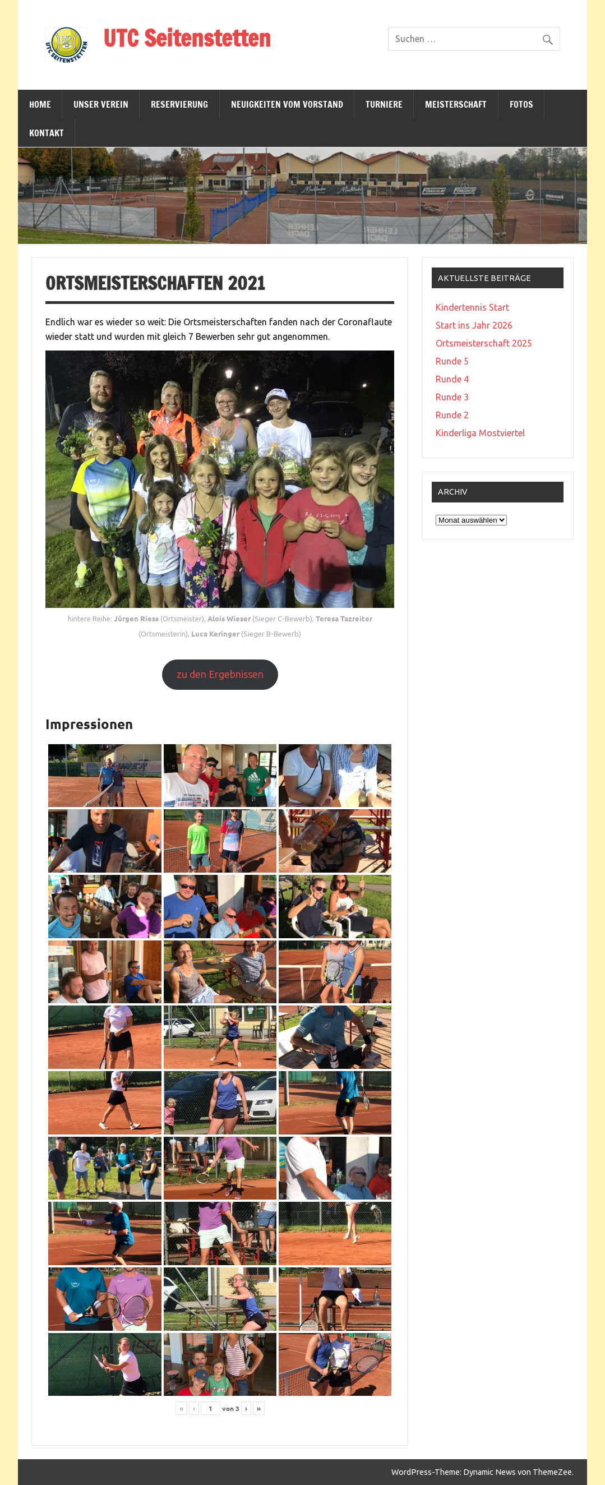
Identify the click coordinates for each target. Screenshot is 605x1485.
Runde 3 (452, 397)
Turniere (384, 104)
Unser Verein (100, 104)
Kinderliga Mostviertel (480, 433)
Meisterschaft (456, 104)
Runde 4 (452, 379)
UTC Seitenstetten (187, 38)
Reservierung (179, 104)
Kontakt (46, 133)
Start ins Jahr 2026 (474, 325)
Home (40, 104)
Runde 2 (452, 415)
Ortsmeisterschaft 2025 (484, 343)
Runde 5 (452, 361)
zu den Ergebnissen (220, 674)
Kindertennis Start (472, 307)
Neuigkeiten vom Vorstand (287, 104)
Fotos (521, 104)
